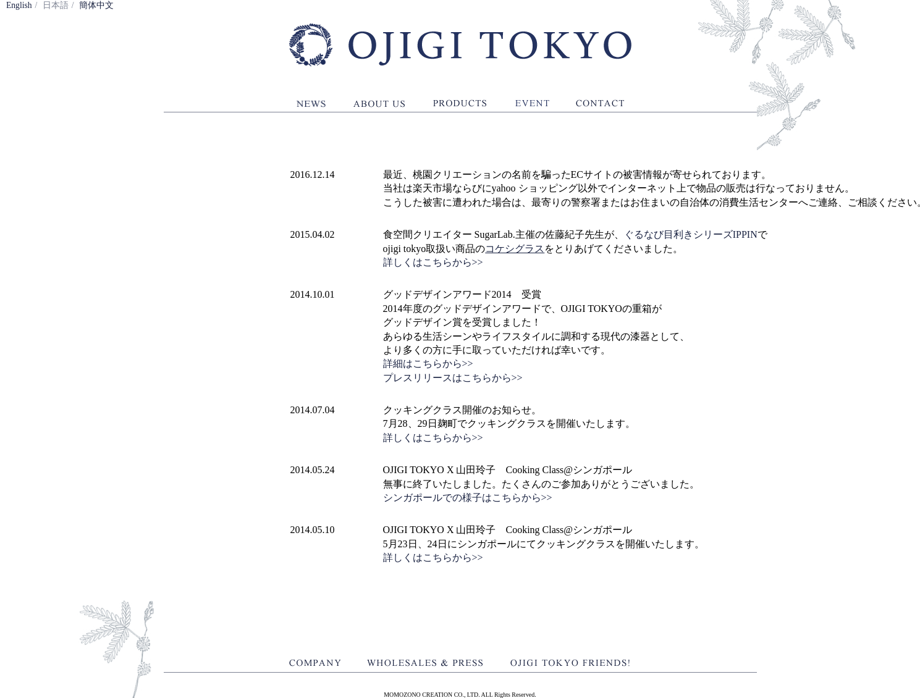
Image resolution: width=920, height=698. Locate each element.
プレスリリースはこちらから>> (453, 377)
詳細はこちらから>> (428, 363)
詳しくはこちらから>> (433, 262)
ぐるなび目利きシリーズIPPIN (691, 234)
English (19, 5)
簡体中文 (96, 5)
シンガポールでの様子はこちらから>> (467, 497)
